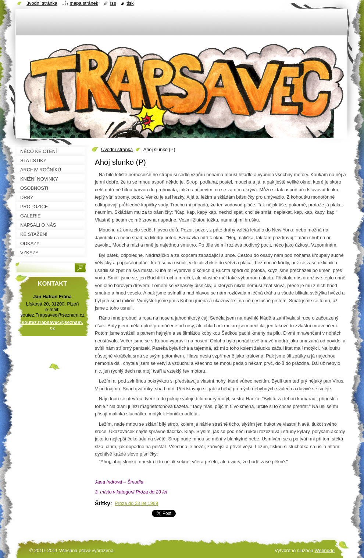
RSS (113, 3)
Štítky (102, 503)
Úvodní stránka (117, 149)
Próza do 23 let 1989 (136, 503)
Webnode (324, 550)
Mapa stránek (84, 3)
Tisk (129, 3)
